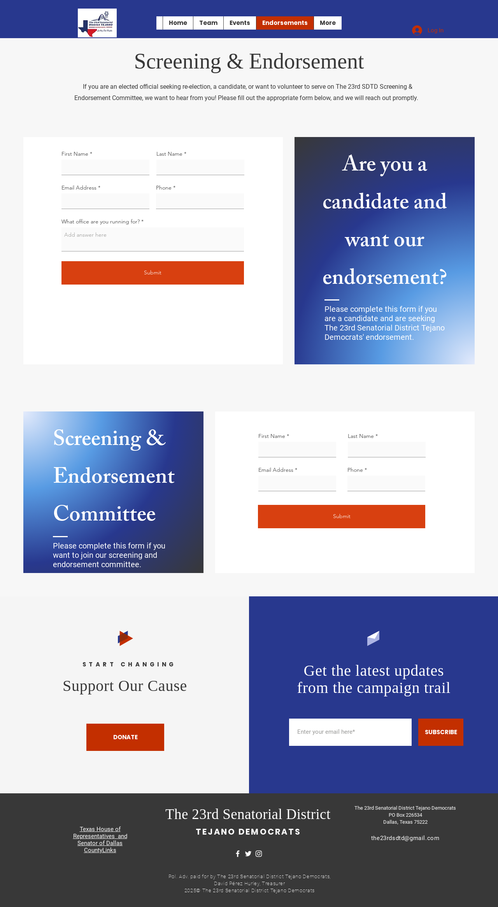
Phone (164, 187)
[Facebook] (237, 853)
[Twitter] (248, 853)
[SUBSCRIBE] (440, 732)
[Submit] (152, 273)
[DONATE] (125, 737)
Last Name (169, 153)
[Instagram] (258, 853)
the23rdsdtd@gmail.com (405, 838)
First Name (74, 153)
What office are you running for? (100, 221)
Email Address (78, 187)
